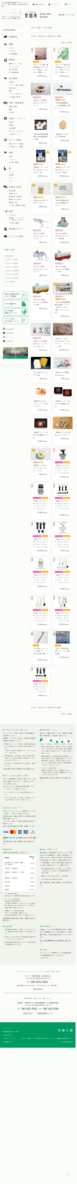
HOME (33, 28)
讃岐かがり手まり (15, 199)
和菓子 (11, 125)
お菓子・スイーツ (17, 118)
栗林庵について (65, 15)
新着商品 (13, 36)
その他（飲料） (14, 162)
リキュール (13, 178)
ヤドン (19, 18)
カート (69, 4)
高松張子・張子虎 (15, 197)
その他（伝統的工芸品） (18, 205)
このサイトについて (9, 1038)
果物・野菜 (13, 107)
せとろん (12, 16)
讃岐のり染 (13, 202)
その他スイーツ (14, 134)
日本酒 (11, 175)
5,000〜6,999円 (11, 274)
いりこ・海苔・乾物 (16, 85)
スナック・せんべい (16, 131)
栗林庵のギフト (16, 228)
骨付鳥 (11, 82)
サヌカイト (13, 215)
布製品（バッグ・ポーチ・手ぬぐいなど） (17, 219)
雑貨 (11, 211)
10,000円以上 (10, 282)
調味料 (12, 59)
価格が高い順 (51, 36)
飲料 (11, 152)
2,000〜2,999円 (11, 263)
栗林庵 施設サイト (44, 1013)
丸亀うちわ (13, 194)
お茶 (10, 156)
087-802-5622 (39, 981)
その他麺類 (13, 54)
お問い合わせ (39, 4)
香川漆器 (12, 191)
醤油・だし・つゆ (15, 64)
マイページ (54, 4)
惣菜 (10, 91)
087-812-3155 (29, 1008)
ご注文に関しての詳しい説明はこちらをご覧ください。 (19, 769)
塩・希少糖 (13, 69)
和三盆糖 (12, 128)
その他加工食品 (14, 97)
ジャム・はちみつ (15, 94)
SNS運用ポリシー (8, 1042)
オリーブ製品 (15, 140)
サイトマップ (7, 1028)
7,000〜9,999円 (11, 278)
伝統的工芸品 (15, 186)
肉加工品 (12, 88)
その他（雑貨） (14, 223)
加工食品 (13, 78)
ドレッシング (14, 67)
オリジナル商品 (16, 236)
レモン (9, 18)
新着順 (59, 36)
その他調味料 (14, 72)
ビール (11, 172)
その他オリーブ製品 (16, 147)
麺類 (11, 44)
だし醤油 (14, 18)
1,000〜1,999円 (11, 260)
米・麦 (11, 112)
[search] (20, 12)
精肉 (10, 110)
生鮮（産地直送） (17, 102)
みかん (4, 18)
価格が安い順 (42, 36)
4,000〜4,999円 (11, 271)
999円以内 (9, 256)
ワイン (11, 181)
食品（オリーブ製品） (17, 144)
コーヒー (12, 159)
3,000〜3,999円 (11, 267)
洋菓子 (11, 122)
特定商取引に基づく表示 (10, 1031)
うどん (18, 16)
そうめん (12, 51)
